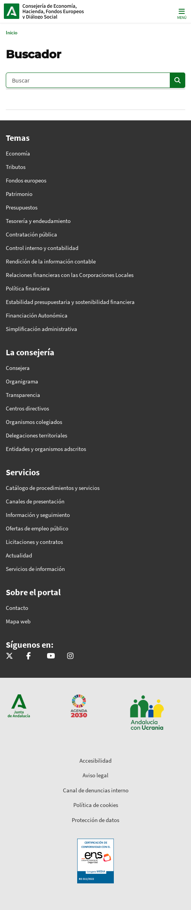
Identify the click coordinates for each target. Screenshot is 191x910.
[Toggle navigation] (181, 13)
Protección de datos (95, 820)
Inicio (56, 11)
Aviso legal (95, 775)
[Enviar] (177, 80)
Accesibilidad (95, 760)
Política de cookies (95, 805)
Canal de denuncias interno (95, 790)
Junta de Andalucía (11, 11)
